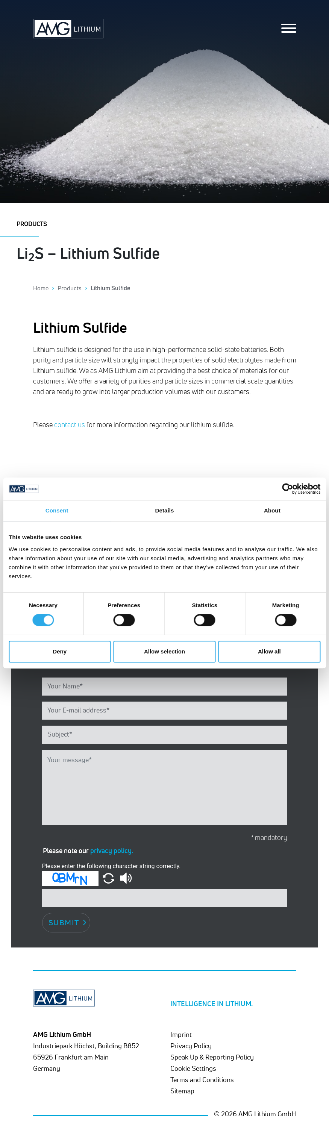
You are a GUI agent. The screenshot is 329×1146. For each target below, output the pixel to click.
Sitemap (182, 1091)
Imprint (181, 1034)
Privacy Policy (191, 1045)
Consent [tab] (56, 510)
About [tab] (272, 510)
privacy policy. (111, 850)
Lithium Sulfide (110, 288)
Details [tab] (164, 510)
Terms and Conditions (202, 1079)
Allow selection (164, 651)
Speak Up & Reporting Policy (212, 1057)
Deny (60, 651)
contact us (69, 424)
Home (41, 288)
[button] (109, 877)
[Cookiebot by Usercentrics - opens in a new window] (287, 488)
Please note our (88, 850)
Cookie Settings (193, 1068)
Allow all (269, 651)
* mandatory (269, 837)
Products (70, 288)
